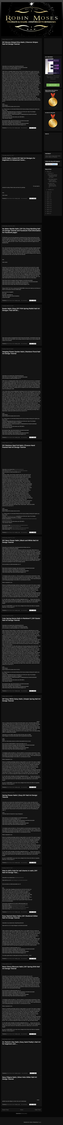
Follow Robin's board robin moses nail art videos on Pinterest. (52, 156)
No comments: (24, 127)
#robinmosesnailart (16, 518)
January (50, 189)
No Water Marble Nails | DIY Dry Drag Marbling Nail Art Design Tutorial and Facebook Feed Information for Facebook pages (21, 230)
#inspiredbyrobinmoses (7, 520)
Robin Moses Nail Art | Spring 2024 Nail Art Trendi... (52, 176)
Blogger (39, 1122)
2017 (48, 199)
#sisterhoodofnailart (32, 518)
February (50, 173)
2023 (48, 192)
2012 (48, 209)
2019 (48, 196)
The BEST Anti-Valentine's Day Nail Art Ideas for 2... (52, 185)
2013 (48, 207)
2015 (48, 203)
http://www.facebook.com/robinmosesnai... (19, 525)
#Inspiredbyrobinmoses (11, 516)
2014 (48, 205)
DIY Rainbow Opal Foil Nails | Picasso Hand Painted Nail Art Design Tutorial (18, 446)
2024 (48, 171)
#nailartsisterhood (24, 518)
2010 (48, 213)
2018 (48, 197)
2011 (48, 211)
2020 (48, 194)
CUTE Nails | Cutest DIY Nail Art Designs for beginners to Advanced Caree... (18, 159)
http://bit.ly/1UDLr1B (19, 469)
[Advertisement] (21, 141)
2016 (48, 201)
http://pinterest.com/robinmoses (14, 526)
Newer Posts (5, 1109)
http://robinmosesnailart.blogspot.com (18, 529)
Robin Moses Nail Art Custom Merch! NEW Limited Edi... (52, 180)
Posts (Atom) (24, 1113)
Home (21, 1109)
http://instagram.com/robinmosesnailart (19, 470)
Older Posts (38, 1109)
